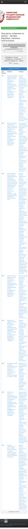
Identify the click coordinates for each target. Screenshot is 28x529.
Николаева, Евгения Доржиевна (21, 227)
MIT (20, 524)
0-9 (9, 44)
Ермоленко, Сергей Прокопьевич (22, 187)
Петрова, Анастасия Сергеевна (21, 234)
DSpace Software (4, 524)
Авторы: (21, 60)
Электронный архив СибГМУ (9, 28)
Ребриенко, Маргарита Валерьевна (21, 260)
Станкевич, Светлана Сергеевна (21, 376)
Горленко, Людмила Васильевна (21, 179)
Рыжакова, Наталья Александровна (22, 90)
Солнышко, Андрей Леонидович (21, 95)
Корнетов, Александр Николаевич (21, 333)
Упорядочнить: (9, 59)
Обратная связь (9, 525)
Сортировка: (8, 57)
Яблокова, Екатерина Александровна (22, 496)
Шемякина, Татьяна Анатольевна (22, 106)
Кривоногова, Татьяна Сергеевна (22, 145)
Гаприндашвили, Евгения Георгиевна (23, 368)
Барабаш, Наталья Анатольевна (22, 77)
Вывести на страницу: (9, 60)
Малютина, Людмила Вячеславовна (22, 220)
